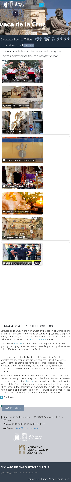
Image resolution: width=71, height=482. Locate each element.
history (29, 381)
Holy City (18, 343)
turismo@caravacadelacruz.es (27, 428)
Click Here (29, 45)
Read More (9, 397)
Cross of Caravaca (37, 339)
